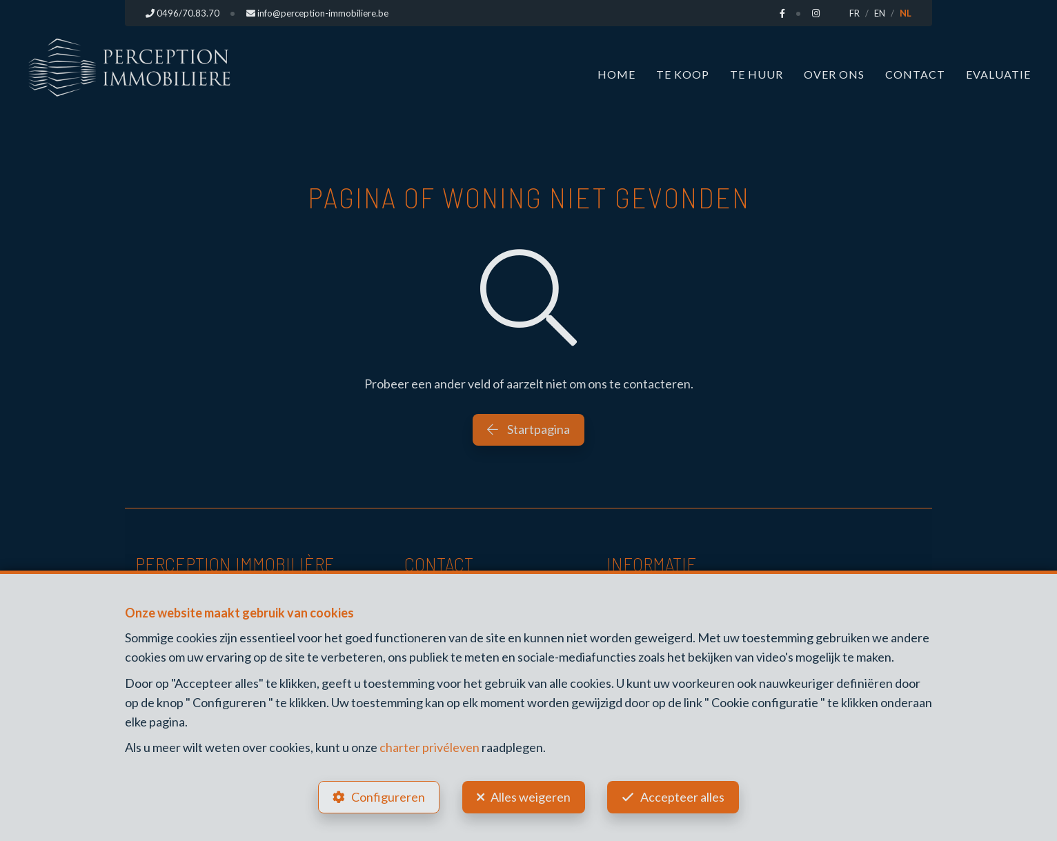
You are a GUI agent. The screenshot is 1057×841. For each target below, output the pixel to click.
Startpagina (528, 429)
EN (879, 13)
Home (616, 74)
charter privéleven (429, 747)
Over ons (834, 74)
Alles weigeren (531, 796)
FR (854, 13)
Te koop (682, 74)
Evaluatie (998, 74)
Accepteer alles (683, 796)
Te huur (756, 74)
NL (905, 13)
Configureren (388, 796)
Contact (915, 74)
